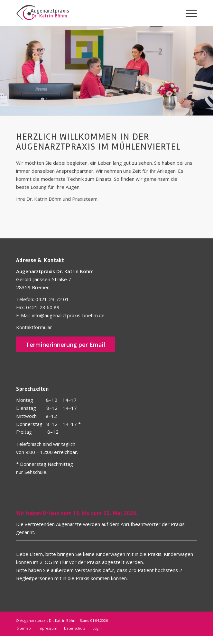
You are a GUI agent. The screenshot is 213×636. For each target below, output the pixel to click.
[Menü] (188, 13)
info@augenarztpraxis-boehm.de (68, 315)
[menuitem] (188, 13)
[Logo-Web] (88, 13)
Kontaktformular (34, 327)
